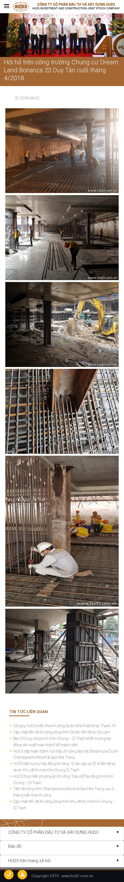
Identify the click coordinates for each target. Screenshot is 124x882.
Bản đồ (15, 846)
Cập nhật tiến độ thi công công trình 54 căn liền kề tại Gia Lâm (61, 732)
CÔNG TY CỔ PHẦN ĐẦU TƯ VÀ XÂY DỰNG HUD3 (53, 832)
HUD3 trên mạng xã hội (29, 860)
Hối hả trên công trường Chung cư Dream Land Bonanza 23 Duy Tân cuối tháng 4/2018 (61, 70)
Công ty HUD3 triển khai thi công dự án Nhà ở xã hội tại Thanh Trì (64, 725)
